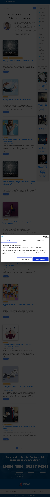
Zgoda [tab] (8, 240)
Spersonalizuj (25, 259)
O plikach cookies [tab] (41, 240)
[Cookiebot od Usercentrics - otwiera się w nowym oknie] (43, 237)
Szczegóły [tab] (25, 240)
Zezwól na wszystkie (41, 259)
